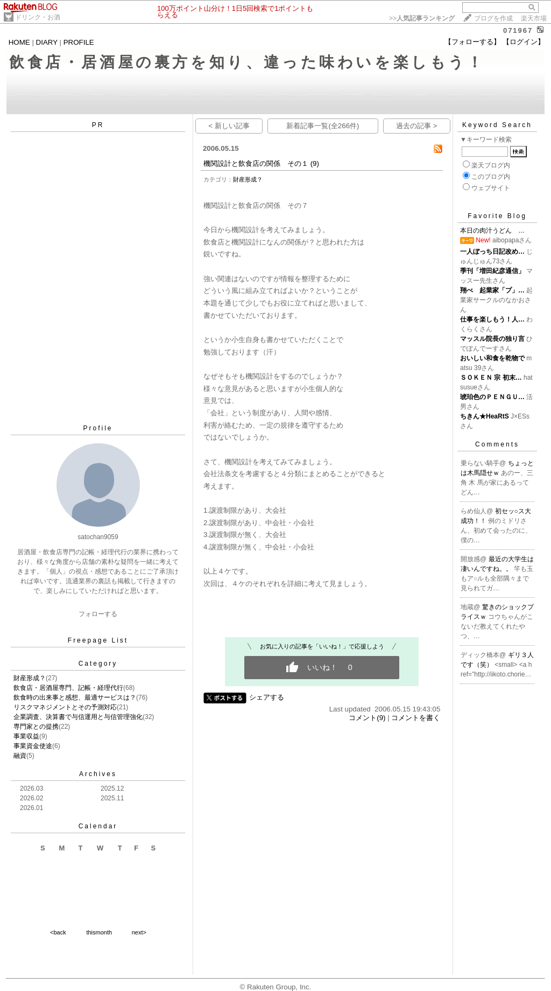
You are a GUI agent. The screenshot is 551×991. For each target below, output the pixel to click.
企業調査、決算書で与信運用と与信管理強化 (78, 717)
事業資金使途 (32, 746)
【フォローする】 (472, 42)
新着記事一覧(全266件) (322, 126)
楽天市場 (534, 18)
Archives (98, 774)
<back (58, 932)
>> (422, 18)
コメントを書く (415, 718)
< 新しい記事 (229, 126)
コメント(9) (367, 718)
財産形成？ (29, 678)
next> (139, 932)
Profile (97, 428)
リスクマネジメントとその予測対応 (65, 707)
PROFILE (78, 42)
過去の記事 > (416, 126)
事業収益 (26, 736)
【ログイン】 (524, 42)
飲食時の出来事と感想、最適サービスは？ (74, 697)
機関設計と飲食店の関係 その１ (255, 163)
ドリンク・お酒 (37, 17)
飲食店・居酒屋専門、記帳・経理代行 (68, 688)
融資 (19, 755)
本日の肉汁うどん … (492, 230)
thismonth (99, 932)
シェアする (266, 697)
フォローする (98, 614)
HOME (19, 42)
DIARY (47, 42)
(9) (314, 163)
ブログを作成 (493, 18)
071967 (518, 30)
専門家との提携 (36, 726)
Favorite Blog (497, 216)
